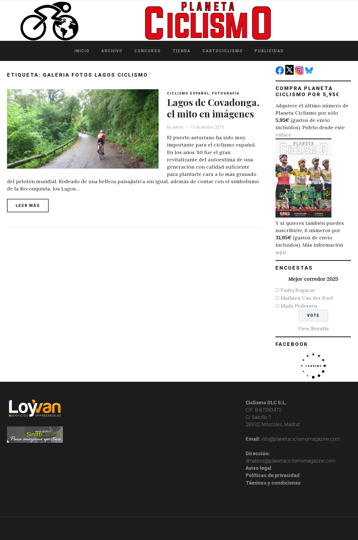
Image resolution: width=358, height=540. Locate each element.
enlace (283, 134)
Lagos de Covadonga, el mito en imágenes (213, 108)
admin (177, 127)
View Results (313, 328)
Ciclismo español (188, 93)
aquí (280, 252)
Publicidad (269, 51)
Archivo (112, 51)
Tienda (182, 51)
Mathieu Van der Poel (307, 298)
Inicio (82, 51)
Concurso (147, 51)
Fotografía (225, 93)
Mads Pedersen (299, 306)
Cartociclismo (222, 51)
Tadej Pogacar (298, 290)
